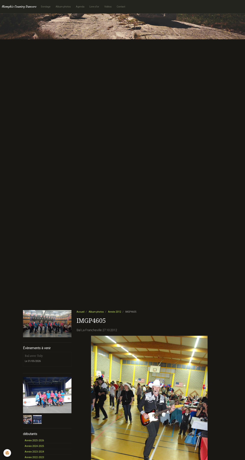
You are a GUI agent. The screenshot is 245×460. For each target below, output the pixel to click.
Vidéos (108, 6)
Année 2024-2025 (34, 446)
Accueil (80, 311)
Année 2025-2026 (34, 440)
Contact (121, 6)
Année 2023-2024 (34, 451)
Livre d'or (94, 6)
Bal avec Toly (34, 355)
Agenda (80, 6)
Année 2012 (114, 311)
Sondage (46, 6)
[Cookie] (7, 453)
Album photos (63, 6)
